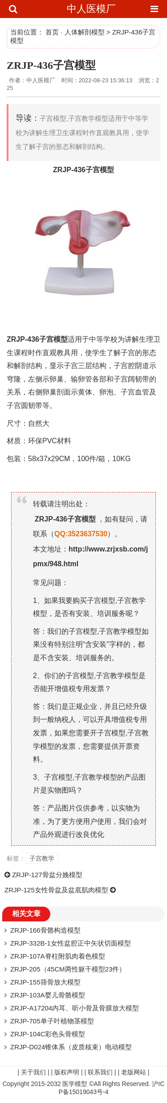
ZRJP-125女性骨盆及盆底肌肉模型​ (56, 890)
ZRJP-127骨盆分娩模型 (47, 874)
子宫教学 (41, 858)
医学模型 (74, 1083)
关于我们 (33, 1072)
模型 (107, 170)
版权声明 (66, 1072)
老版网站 (133, 1072)
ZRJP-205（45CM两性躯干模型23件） (68, 969)
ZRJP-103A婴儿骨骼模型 (47, 995)
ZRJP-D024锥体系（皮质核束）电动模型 (71, 1047)
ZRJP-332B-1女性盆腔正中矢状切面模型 (70, 943)
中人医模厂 (91, 8)
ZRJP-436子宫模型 (51, 65)
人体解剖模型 (85, 32)
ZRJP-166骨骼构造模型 (45, 930)
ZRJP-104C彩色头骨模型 (47, 1034)
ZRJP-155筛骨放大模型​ (45, 982)
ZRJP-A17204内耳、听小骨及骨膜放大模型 (74, 1008)
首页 (52, 32)
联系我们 (100, 1072)
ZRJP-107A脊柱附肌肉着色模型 (57, 956)
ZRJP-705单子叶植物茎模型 (52, 1021)
